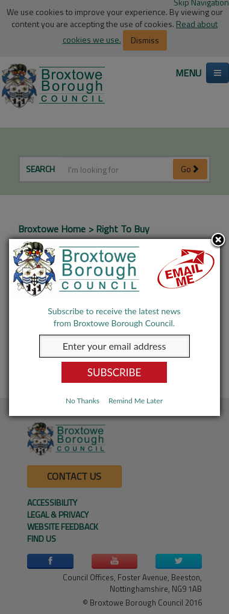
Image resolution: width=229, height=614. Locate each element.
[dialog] (114, 327)
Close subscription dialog (219, 240)
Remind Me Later (135, 400)
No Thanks (82, 400)
